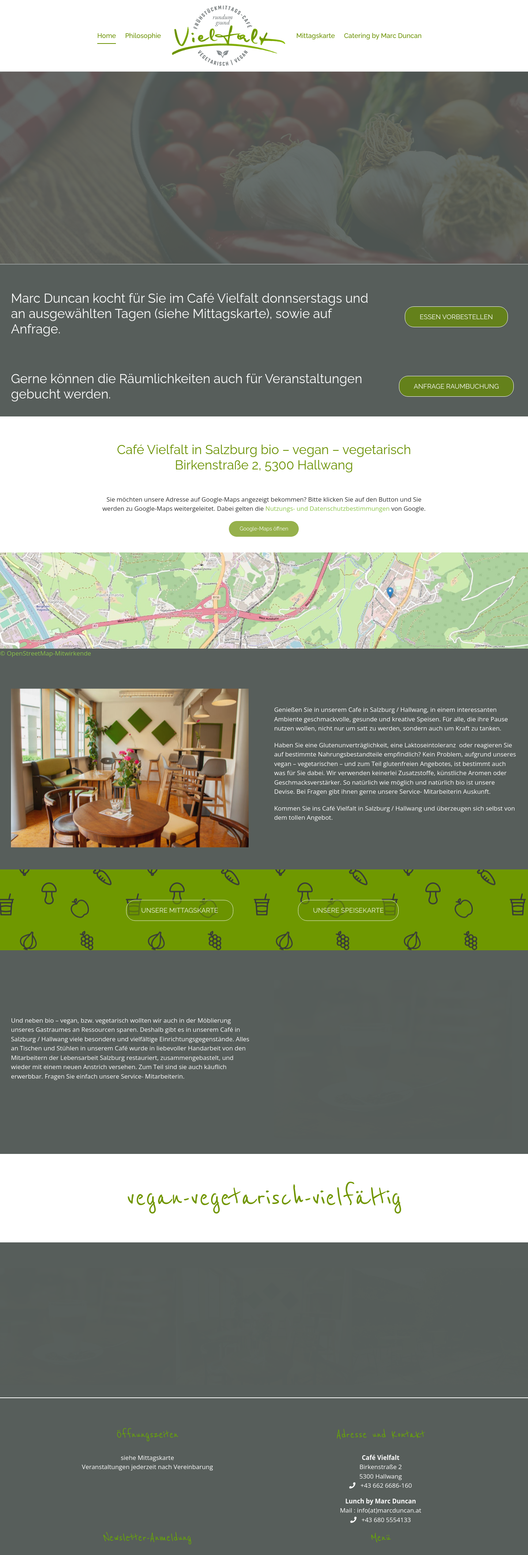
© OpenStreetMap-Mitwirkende (45, 653)
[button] (5, 1325)
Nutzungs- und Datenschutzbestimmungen (327, 508)
